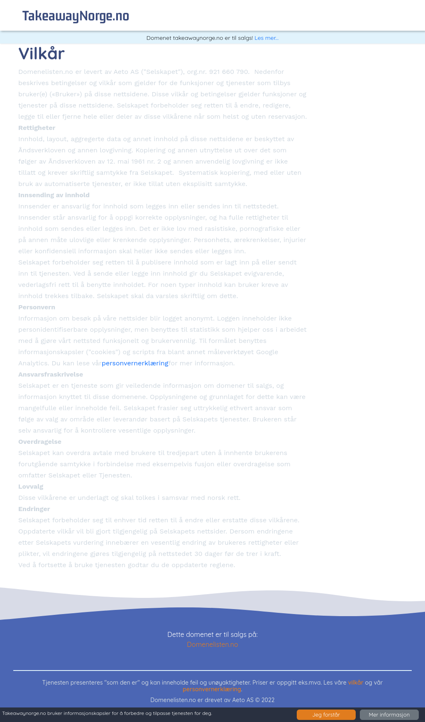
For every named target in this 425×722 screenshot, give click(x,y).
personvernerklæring (135, 363)
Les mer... (266, 38)
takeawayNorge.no (75, 15)
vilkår (356, 682)
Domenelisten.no (212, 644)
